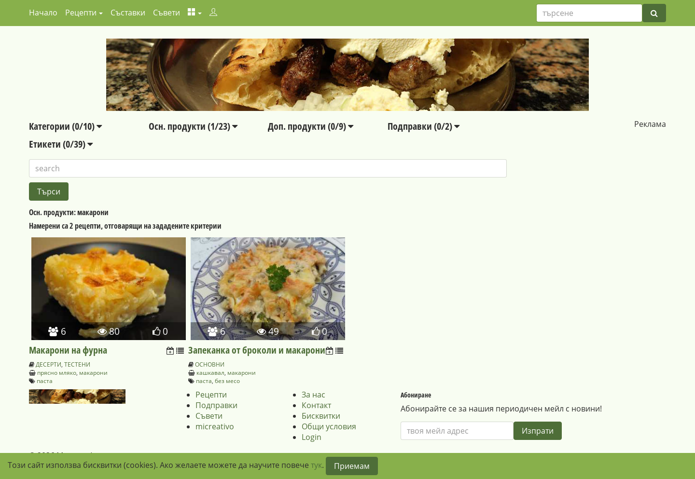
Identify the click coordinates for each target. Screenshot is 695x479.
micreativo (214, 426)
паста (45, 381)
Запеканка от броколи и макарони (256, 349)
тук (316, 465)
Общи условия (329, 426)
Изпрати (538, 430)
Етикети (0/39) (61, 144)
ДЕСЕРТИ (48, 364)
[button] (195, 12)
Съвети (166, 12)
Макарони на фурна (68, 349)
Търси (48, 191)
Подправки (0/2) (423, 126)
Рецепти (211, 394)
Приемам (352, 466)
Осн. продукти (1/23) (193, 126)
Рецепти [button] (81, 12)
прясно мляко (56, 373)
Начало (43, 12)
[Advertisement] (586, 189)
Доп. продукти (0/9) (310, 126)
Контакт (316, 405)
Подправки (216, 405)
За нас (313, 394)
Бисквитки (321, 416)
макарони (93, 373)
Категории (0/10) (65, 126)
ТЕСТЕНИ (77, 364)
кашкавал (210, 373)
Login (311, 437)
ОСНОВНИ (209, 364)
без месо (227, 381)
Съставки (128, 12)
